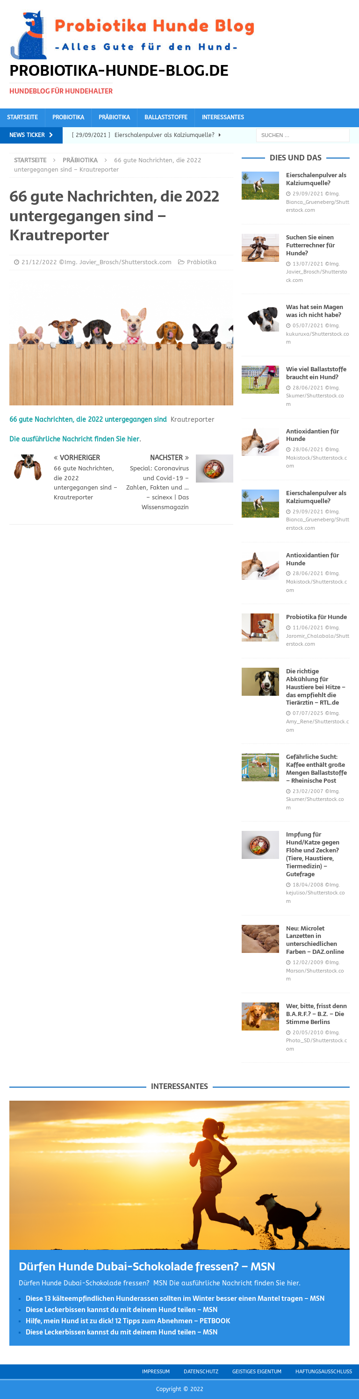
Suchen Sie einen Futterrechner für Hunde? (310, 245)
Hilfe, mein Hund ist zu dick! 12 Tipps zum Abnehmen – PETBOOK (128, 1321)
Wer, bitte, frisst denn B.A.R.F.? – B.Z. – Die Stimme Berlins (316, 1014)
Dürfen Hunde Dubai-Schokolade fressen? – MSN (147, 1266)
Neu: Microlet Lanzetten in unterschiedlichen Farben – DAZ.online (315, 940)
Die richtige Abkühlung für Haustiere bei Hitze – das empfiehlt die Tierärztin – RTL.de (315, 687)
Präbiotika (114, 117)
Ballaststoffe (165, 117)
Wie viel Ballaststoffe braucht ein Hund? (316, 373)
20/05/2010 (308, 1033)
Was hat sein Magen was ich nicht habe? (314, 311)
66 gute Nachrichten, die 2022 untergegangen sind (88, 420)
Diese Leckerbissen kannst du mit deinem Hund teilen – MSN (122, 1310)
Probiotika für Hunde (316, 617)
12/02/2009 (308, 962)
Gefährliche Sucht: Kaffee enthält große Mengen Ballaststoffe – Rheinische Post (316, 769)
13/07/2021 (308, 264)
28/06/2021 (308, 388)
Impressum (156, 1372)
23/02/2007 (308, 791)
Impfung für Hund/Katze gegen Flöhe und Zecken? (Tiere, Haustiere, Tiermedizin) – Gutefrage (312, 854)
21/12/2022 (39, 262)
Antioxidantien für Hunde (312, 435)
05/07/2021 (308, 326)
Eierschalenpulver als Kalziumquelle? (316, 179)
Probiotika (68, 117)
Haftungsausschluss (323, 1372)
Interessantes (223, 117)
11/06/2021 (308, 628)
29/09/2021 (308, 194)
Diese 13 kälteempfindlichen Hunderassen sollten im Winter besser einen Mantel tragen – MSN (175, 1298)
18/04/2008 (308, 885)
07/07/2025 (308, 713)
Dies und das (296, 157)
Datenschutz (201, 1372)
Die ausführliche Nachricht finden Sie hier (74, 439)
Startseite (22, 117)
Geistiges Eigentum (256, 1372)
